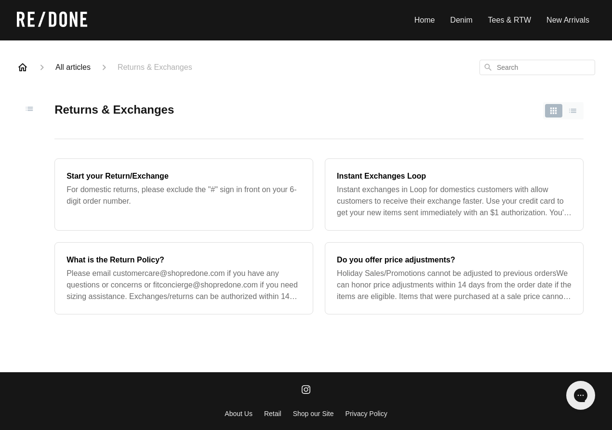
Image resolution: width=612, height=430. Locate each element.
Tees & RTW (510, 20)
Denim (461, 20)
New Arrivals (567, 20)
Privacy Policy (366, 413)
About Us (239, 413)
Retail (272, 413)
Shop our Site (313, 413)
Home (424, 20)
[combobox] (537, 67)
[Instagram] (306, 390)
